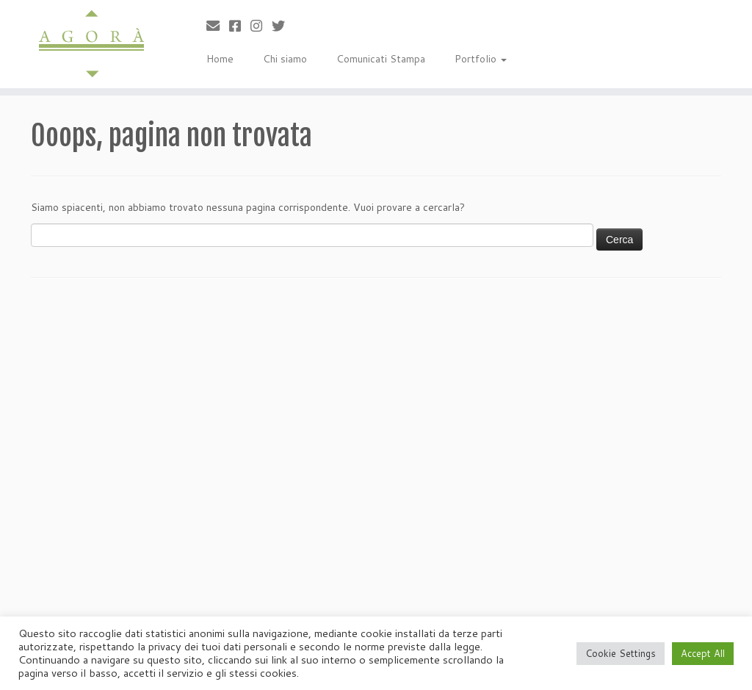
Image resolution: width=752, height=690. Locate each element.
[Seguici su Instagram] (261, 25)
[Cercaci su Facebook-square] (239, 25)
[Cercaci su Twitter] (283, 25)
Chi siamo (285, 58)
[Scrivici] (217, 25)
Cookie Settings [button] (620, 653)
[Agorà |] (88, 44)
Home (220, 58)
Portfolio (481, 58)
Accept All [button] (703, 653)
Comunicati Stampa (380, 58)
